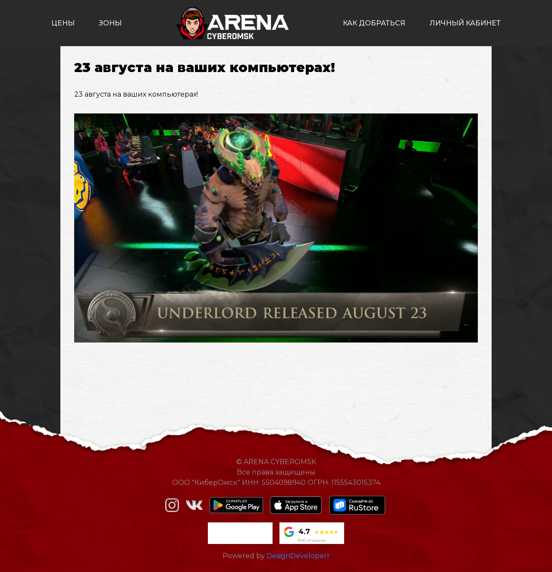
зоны (110, 23)
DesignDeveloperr (298, 556)
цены (63, 23)
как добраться (374, 23)
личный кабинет (465, 23)
